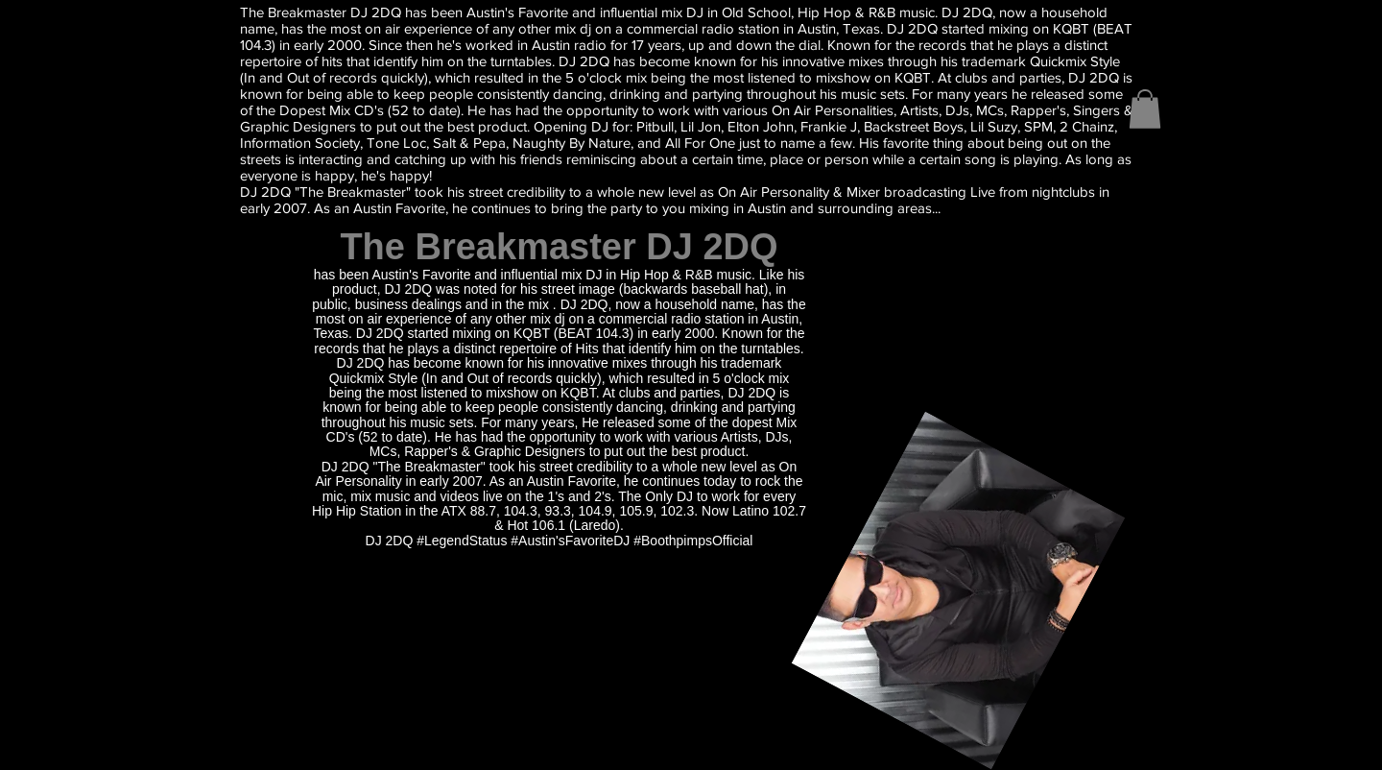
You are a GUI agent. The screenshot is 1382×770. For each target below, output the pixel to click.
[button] (1145, 109)
